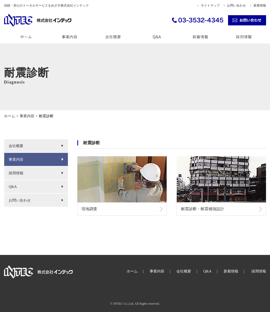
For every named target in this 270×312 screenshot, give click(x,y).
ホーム (132, 271)
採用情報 (16, 173)
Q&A (13, 187)
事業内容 (16, 159)
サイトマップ (210, 5)
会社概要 (16, 146)
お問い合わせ (236, 5)
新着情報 (259, 5)
